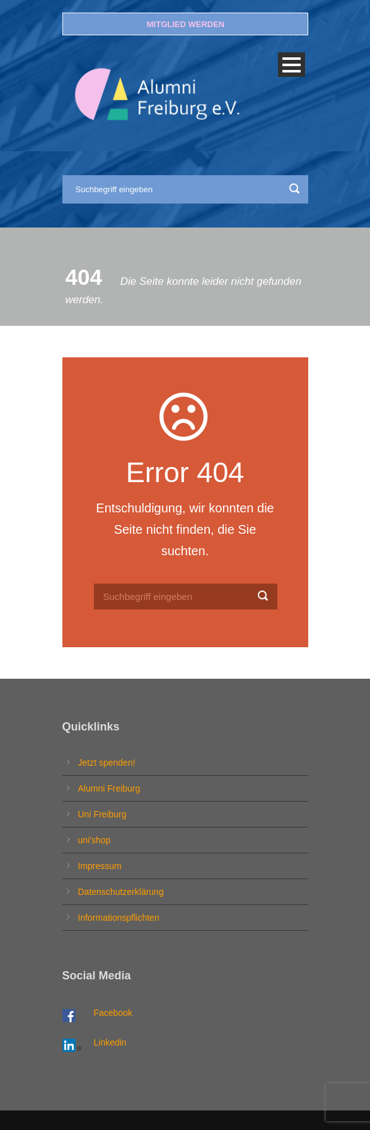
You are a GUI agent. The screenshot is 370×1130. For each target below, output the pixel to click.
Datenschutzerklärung (121, 892)
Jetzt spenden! (107, 763)
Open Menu (291, 64)
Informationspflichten (118, 918)
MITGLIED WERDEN (186, 24)
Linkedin (110, 1042)
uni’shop (94, 840)
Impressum (100, 866)
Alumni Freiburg (109, 788)
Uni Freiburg (102, 814)
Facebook (113, 1013)
